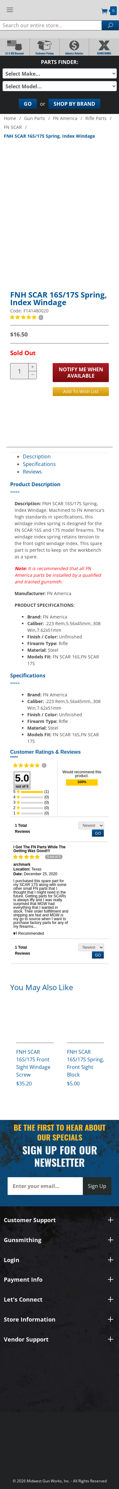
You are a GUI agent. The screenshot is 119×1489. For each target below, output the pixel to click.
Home (10, 118)
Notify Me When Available (81, 372)
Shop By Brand (74, 103)
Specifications (39, 464)
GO (98, 833)
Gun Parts (34, 118)
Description (37, 456)
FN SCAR (13, 127)
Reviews (32, 471)
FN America (65, 118)
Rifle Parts (96, 118)
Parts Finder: (59, 62)
